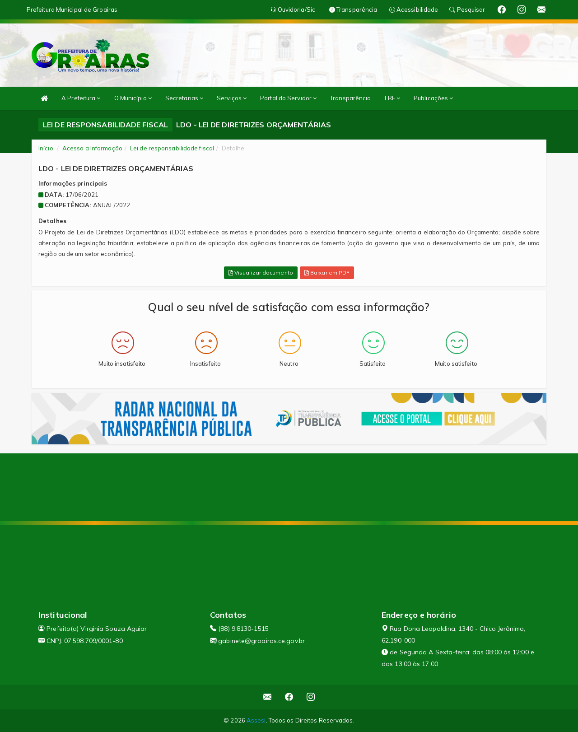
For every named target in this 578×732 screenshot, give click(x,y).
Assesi (256, 720)
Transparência (350, 98)
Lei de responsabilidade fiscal (172, 148)
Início (45, 148)
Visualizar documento (260, 272)
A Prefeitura (80, 98)
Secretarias (184, 98)
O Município (133, 98)
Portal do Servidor (288, 98)
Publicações (433, 98)
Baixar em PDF (327, 272)
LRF (393, 98)
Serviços (232, 98)
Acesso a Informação (92, 148)
